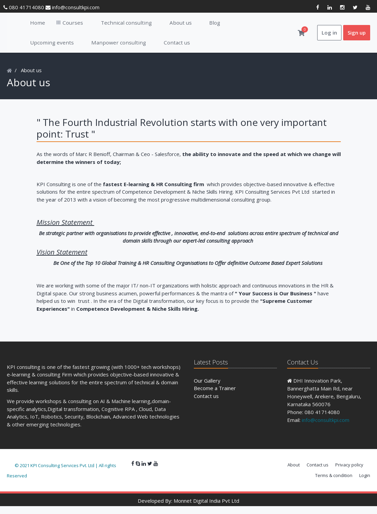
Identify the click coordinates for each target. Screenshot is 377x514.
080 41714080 (24, 7)
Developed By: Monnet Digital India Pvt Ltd (188, 508)
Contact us (206, 403)
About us (31, 78)
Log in (329, 36)
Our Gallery (207, 388)
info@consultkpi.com (72, 7)
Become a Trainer (215, 396)
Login (364, 483)
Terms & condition (333, 483)
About (293, 473)
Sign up (357, 36)
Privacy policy (349, 473)
